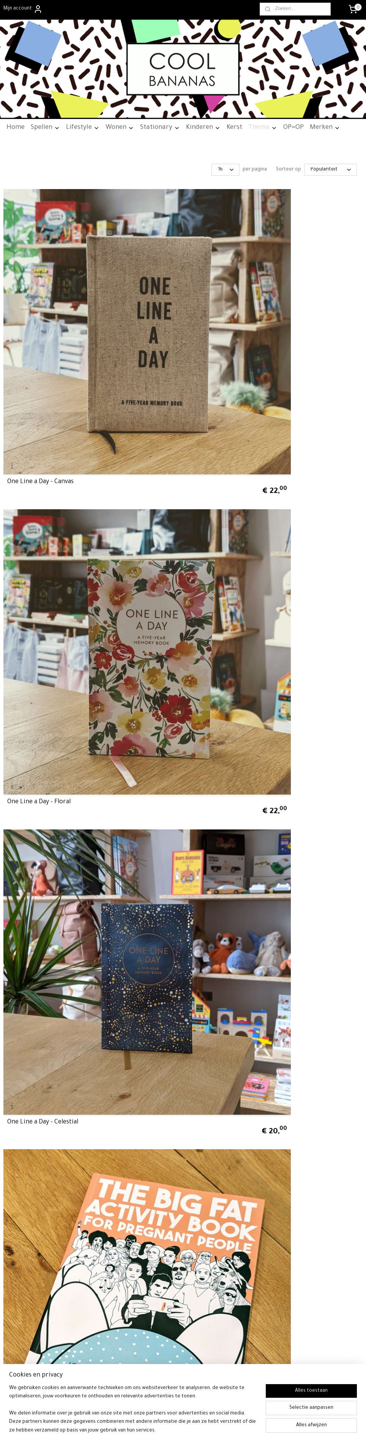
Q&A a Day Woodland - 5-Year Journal (302, 903)
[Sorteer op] (330, 169)
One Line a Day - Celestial (286, 310)
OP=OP (293, 127)
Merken (325, 127)
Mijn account (23, 9)
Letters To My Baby (157, 903)
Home (15, 127)
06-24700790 (163, 1275)
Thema (262, 127)
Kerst (234, 127)
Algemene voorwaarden (29, 1166)
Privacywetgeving (22, 1182)
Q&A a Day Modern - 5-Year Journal (177, 755)
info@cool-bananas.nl (163, 1268)
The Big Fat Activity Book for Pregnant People (48, 455)
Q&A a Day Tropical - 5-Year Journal (300, 755)
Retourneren (16, 1174)
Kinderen (203, 127)
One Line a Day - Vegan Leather (51, 607)
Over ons (13, 1158)
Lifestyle (82, 127)
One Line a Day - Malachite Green (54, 755)
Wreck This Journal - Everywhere (176, 458)
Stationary (160, 127)
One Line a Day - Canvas (40, 310)
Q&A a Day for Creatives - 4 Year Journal (296, 455)
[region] (133, 1414)
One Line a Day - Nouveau (165, 607)
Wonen (120, 127)
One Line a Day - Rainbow (286, 607)
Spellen (45, 127)
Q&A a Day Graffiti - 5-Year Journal (54, 1051)
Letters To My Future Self (43, 903)
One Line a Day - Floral (160, 310)
